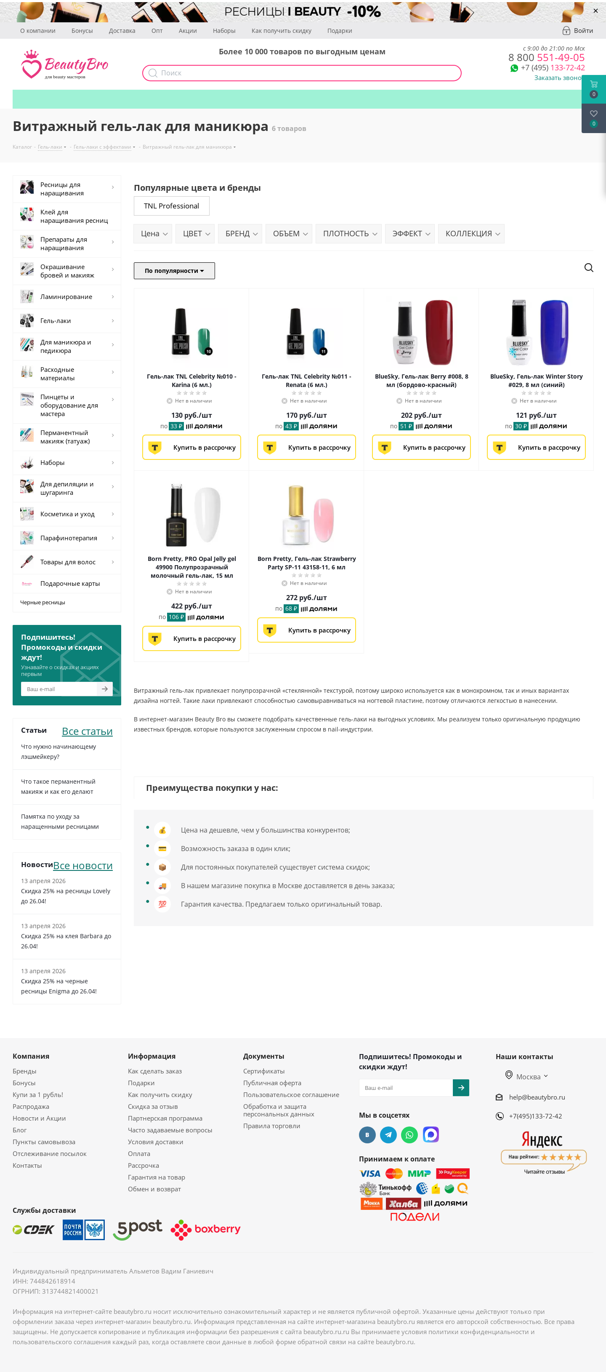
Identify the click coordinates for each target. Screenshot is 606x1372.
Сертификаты (264, 1071)
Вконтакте (367, 1134)
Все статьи (87, 730)
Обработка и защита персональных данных (278, 1110)
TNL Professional (171, 206)
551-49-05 (546, 57)
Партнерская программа (165, 1118)
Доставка (122, 31)
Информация (151, 1056)
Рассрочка (143, 1165)
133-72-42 (553, 67)
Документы (263, 1056)
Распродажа (31, 1106)
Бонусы (82, 31)
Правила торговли (271, 1125)
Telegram (388, 1134)
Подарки (339, 31)
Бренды (25, 1071)
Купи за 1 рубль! (38, 1094)
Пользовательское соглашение (291, 1094)
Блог (20, 1130)
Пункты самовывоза (44, 1141)
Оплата (139, 1153)
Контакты (27, 1165)
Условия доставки (155, 1141)
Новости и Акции (39, 1118)
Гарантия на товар (156, 1177)
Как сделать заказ (155, 1071)
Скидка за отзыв (153, 1106)
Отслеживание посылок (50, 1153)
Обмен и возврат (154, 1189)
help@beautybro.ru (537, 1096)
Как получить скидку (281, 31)
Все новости (83, 864)
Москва (523, 1076)
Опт (157, 31)
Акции (188, 31)
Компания (31, 1056)
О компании (38, 31)
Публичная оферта (272, 1082)
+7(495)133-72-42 (535, 1116)
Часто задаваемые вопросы (170, 1130)
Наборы (224, 31)
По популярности (174, 271)
